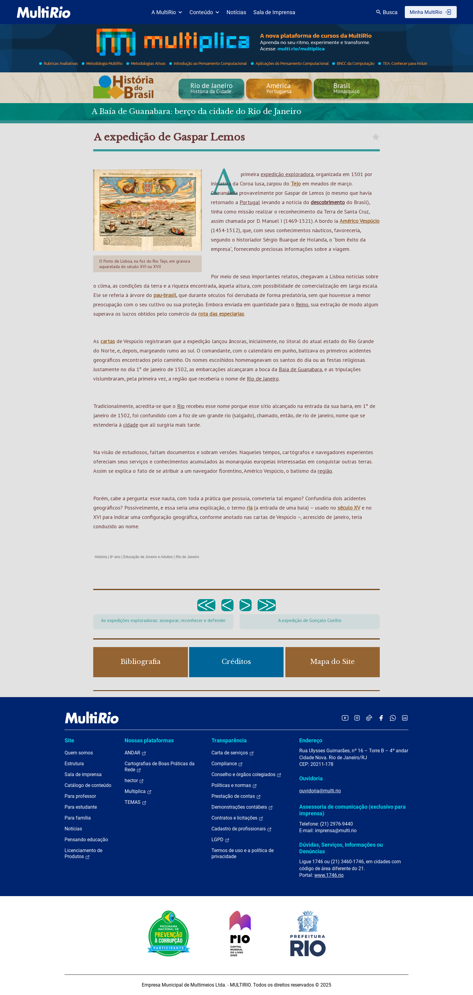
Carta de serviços (232, 753)
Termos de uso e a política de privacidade (242, 853)
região (325, 470)
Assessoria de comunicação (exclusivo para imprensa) (352, 810)
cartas (107, 341)
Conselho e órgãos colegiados (246, 775)
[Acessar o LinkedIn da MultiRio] (404, 718)
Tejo (296, 183)
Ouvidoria (311, 778)
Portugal (250, 202)
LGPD (220, 840)
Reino (302, 304)
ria (249, 507)
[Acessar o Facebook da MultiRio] (381, 718)
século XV (349, 507)
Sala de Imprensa (274, 12)
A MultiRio (166, 12)
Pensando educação (86, 839)
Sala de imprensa (83, 774)
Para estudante (81, 807)
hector (134, 781)
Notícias (236, 12)
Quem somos (79, 753)
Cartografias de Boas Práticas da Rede (160, 767)
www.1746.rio (329, 875)
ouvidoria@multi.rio (320, 791)
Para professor (80, 796)
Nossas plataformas (149, 740)
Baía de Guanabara (300, 369)
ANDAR (135, 753)
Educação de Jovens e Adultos (148, 557)
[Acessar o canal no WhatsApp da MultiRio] (393, 718)
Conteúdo (204, 12)
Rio (181, 406)
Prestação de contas (236, 796)
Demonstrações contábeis (242, 807)
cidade (130, 424)
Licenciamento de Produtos (83, 854)
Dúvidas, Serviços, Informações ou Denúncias (341, 848)
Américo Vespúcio (359, 220)
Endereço (310, 740)
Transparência (229, 740)
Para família (78, 818)
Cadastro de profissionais (241, 829)
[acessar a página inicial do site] (43, 12)
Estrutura (74, 763)
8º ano (115, 557)
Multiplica (138, 791)
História (101, 557)
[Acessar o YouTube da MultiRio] (345, 718)
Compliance (227, 764)
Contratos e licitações (237, 818)
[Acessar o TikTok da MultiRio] (369, 718)
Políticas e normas (234, 785)
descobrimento (328, 202)
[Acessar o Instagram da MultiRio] (357, 718)
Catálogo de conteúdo (88, 785)
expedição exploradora (287, 174)
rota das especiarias (221, 313)
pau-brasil (165, 295)
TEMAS (136, 802)
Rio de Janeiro (263, 378)
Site (69, 740)
